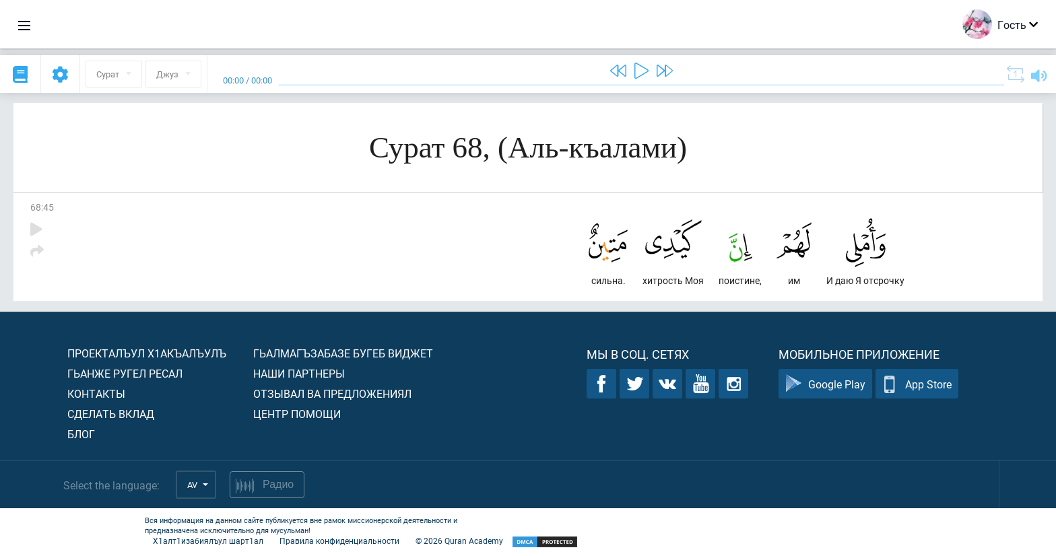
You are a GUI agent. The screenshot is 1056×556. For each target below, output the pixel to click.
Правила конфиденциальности (339, 540)
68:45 (42, 207)
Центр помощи (297, 414)
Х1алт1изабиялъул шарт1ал (208, 540)
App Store (917, 384)
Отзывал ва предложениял (332, 393)
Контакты (96, 393)
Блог (81, 434)
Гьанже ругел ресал (125, 373)
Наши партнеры (299, 373)
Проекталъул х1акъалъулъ (146, 353)
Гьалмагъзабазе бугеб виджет (343, 353)
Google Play (825, 384)
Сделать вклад (110, 414)
